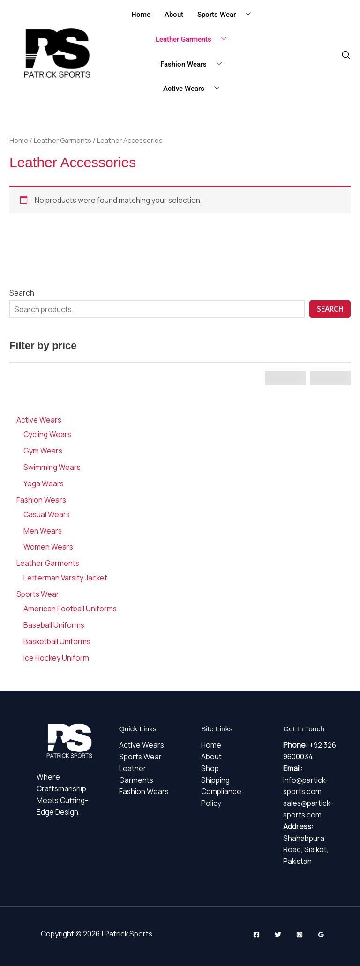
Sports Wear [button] (227, 14)
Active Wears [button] (194, 89)
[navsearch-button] (346, 55)
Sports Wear (140, 756)
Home (140, 14)
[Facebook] (256, 934)
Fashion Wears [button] (194, 64)
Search (21, 293)
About (174, 14)
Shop (210, 768)
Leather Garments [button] (194, 39)
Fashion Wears (144, 791)
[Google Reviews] (321, 934)
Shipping (215, 780)
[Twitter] (278, 934)
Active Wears (141, 745)
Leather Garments (62, 140)
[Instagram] (299, 934)
